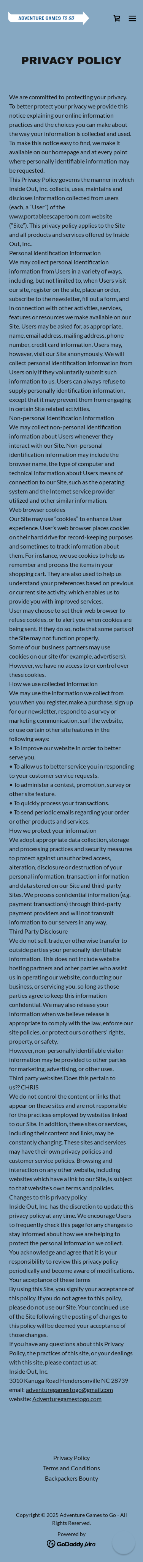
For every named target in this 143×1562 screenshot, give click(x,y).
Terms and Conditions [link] (71, 1467)
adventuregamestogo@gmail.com (69, 1389)
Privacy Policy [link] (71, 1457)
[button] (132, 18)
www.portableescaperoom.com (50, 216)
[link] (48, 18)
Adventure (46, 1398)
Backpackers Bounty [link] (71, 1478)
